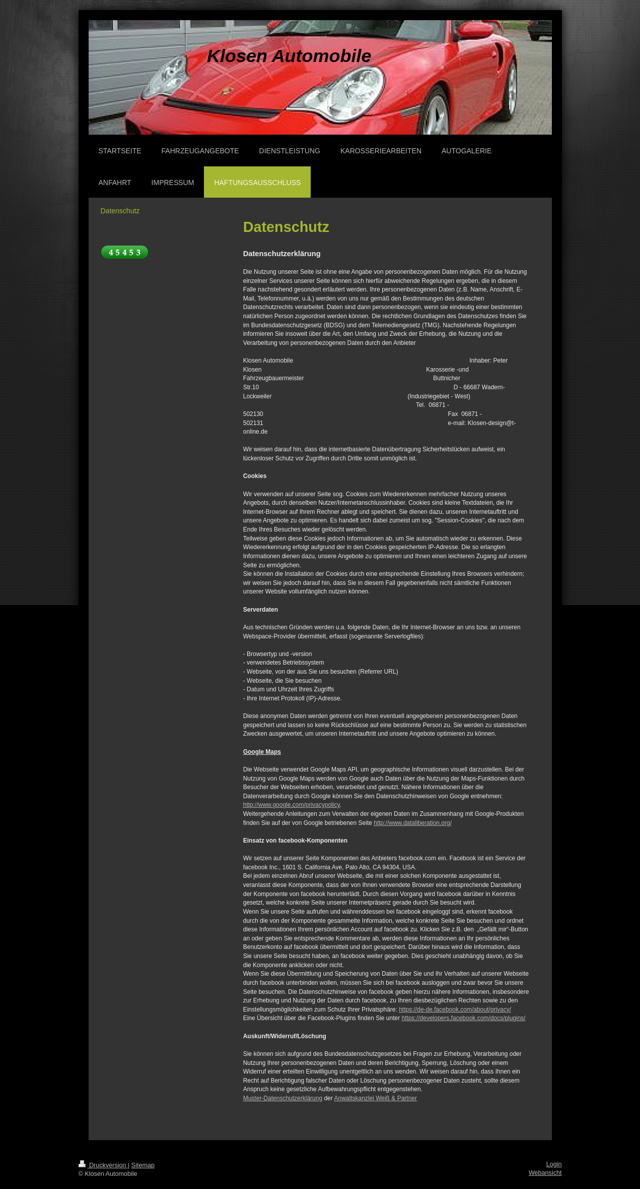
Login (554, 1164)
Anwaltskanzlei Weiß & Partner (375, 1098)
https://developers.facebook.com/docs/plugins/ (464, 1018)
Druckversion (103, 1165)
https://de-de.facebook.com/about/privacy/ (455, 1009)
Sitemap (143, 1165)
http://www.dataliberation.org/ (413, 822)
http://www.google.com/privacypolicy (291, 804)
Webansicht (545, 1172)
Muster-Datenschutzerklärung (282, 1098)
